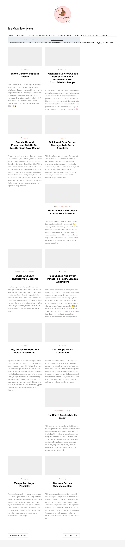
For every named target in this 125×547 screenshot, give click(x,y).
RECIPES (104, 35)
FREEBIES (67, 42)
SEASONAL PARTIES (64, 35)
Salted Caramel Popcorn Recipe (25, 75)
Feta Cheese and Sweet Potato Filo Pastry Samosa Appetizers (62, 279)
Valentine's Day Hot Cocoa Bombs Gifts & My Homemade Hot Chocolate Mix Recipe (62, 78)
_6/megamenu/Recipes (17, 42)
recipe (25, 138)
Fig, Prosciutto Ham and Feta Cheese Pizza (25, 351)
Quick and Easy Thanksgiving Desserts (25, 277)
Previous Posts (19, 535)
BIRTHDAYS (20, 35)
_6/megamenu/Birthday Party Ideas (41, 35)
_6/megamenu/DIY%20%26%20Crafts (48, 42)
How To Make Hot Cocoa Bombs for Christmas (62, 212)
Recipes (26, 69)
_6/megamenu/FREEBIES (82, 42)
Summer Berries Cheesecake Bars (62, 485)
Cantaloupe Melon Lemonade (62, 351)
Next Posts (70, 535)
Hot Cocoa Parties (63, 206)
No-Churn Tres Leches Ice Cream (62, 416)
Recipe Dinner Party (25, 272)
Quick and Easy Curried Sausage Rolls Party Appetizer (62, 145)
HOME (11, 35)
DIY (30, 42)
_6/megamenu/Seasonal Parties (86, 35)
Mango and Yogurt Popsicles (25, 485)
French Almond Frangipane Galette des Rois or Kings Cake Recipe (25, 145)
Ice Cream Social (63, 411)
